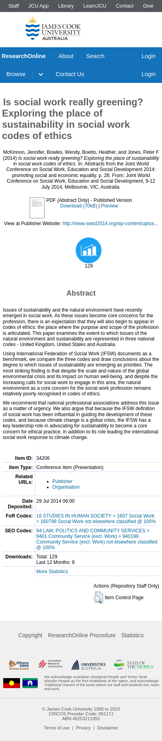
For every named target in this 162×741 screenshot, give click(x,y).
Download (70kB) (78, 206)
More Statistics (52, 571)
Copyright (30, 635)
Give (148, 6)
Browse (16, 74)
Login (149, 56)
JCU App (38, 6)
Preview (109, 206)
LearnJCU (95, 6)
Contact (125, 6)
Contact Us (70, 74)
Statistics (132, 635)
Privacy (83, 727)
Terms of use (56, 727)
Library (66, 6)
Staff (13, 6)
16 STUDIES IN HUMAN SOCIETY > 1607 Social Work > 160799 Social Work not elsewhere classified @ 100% (96, 518)
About (66, 56)
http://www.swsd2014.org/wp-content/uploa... (110, 223)
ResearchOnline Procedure (82, 635)
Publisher (63, 481)
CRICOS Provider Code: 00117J (81, 713)
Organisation (66, 487)
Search (95, 56)
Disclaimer (107, 727)
